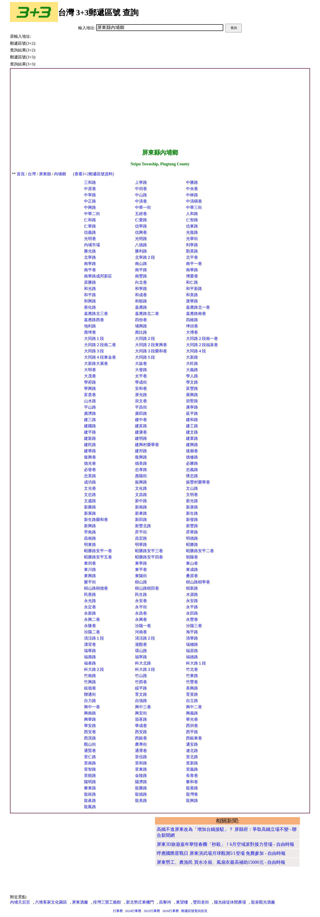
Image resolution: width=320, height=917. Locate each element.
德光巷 (90, 463)
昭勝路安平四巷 (149, 557)
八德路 (141, 245)
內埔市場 (92, 245)
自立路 (192, 700)
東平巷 (141, 569)
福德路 (192, 657)
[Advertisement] (160, 109)
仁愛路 (141, 220)
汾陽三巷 (194, 626)
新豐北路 (143, 526)
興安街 (141, 713)
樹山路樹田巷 (147, 588)
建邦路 (141, 451)
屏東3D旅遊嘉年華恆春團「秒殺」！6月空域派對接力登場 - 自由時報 (225, 844)
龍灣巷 (192, 794)
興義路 (192, 713)
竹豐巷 (192, 682)
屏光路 (141, 395)
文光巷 (90, 488)
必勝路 (192, 463)
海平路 (192, 632)
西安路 (141, 732)
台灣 (32, 174)
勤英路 (192, 251)
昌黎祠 (165, 902)
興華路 (90, 719)
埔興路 (141, 326)
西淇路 (90, 738)
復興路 (141, 457)
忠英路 (90, 476)
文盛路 (90, 501)
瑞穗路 (192, 644)
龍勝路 (141, 788)
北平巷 (192, 257)
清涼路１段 (94, 638)
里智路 (90, 769)
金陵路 (141, 775)
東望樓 (182, 902)
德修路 (192, 457)
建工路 (192, 426)
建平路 (90, 432)
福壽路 (90, 657)
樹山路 (141, 582)
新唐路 (192, 507)
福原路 (192, 651)
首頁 (21, 174)
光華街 (192, 238)
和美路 (192, 295)
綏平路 (141, 688)
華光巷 (192, 719)
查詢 (233, 28)
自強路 (141, 700)
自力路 (90, 700)
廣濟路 (90, 413)
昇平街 (141, 532)
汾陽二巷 (92, 632)
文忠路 (90, 494)
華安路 (90, 725)
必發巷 (90, 469)
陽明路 (90, 782)
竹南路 (90, 676)
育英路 (192, 694)
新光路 (192, 501)
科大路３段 (145, 669)
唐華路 (192, 301)
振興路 (141, 482)
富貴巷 (90, 395)
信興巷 (141, 232)
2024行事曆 (133, 911)
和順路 (141, 301)
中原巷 (90, 189)
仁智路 (192, 220)
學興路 (90, 388)
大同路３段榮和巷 (151, 351)
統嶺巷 (90, 688)
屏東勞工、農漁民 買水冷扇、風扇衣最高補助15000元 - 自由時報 (221, 862)
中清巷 (141, 201)
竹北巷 (192, 669)
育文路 (141, 694)
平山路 (90, 407)
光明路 (141, 238)
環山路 (141, 651)
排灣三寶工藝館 (107, 902)
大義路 (192, 370)
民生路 (141, 594)
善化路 (90, 307)
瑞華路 (90, 651)
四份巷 (141, 320)
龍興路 (192, 800)
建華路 (90, 451)
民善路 (90, 594)
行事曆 (118, 911)
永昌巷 (141, 613)
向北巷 (141, 282)
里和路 (141, 763)
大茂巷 (90, 376)
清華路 (192, 638)
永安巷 (141, 601)
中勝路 (192, 182)
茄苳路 (141, 719)
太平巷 (141, 376)
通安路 (192, 744)
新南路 (141, 507)
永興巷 (141, 619)
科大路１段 (196, 663)
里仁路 (90, 757)
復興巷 (90, 457)
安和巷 (141, 388)
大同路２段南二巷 (100, 345)
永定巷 (90, 607)
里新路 (192, 763)
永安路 (192, 601)
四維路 (192, 320)
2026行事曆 (170, 911)
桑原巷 (192, 576)
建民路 (90, 445)
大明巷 (90, 370)
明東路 (90, 544)
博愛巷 (192, 276)
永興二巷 (92, 619)
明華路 (141, 544)
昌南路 (90, 538)
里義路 (192, 769)
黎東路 (90, 788)
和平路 (90, 295)
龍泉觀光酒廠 (263, 902)
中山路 (141, 195)
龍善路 (192, 788)
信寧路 (141, 226)
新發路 (192, 519)
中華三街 (194, 207)
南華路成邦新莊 (98, 276)
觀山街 (90, 744)
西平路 (192, 732)
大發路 (141, 370)
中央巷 (192, 189)
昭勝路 (192, 544)
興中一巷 (92, 707)
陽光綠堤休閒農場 (230, 902)
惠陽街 (141, 476)
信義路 (90, 232)
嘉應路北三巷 (96, 313)
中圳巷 (141, 189)
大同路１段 (94, 338)
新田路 (141, 519)
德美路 (141, 463)
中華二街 (92, 214)
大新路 (192, 357)
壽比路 (141, 332)
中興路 (90, 207)
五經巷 (141, 214)
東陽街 (141, 576)
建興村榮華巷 (147, 445)
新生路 (192, 513)
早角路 (90, 532)
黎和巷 (192, 782)
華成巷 (141, 725)
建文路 (192, 432)
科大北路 (143, 663)
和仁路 (192, 282)
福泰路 (90, 663)
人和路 (192, 214)
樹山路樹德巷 (96, 588)
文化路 (141, 488)
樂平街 (90, 582)
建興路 (192, 445)
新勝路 (90, 507)
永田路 (192, 613)
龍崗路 (90, 794)
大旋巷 (141, 363)
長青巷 (192, 775)
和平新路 (194, 288)
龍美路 (141, 800)
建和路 (192, 420)
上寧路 (141, 182)
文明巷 (192, 494)
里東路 (141, 769)
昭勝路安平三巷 (149, 551)
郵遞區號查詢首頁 (194, 911)
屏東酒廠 (80, 902)
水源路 (192, 594)
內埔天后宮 (20, 902)
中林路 (192, 195)
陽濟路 (141, 782)
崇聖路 (192, 401)
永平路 (192, 607)
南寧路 (90, 263)
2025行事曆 (152, 911)
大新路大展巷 (96, 363)
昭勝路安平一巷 (98, 551)
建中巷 (141, 420)
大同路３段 (94, 351)
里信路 (141, 757)
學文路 (192, 382)
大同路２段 (145, 338)
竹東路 (192, 676)
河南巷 (141, 632)
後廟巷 (192, 451)
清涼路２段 (145, 638)
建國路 (90, 426)
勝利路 (141, 251)
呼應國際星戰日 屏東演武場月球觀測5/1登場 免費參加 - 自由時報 (221, 853)
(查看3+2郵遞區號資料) (93, 174)
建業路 (192, 438)
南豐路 (141, 276)
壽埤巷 (90, 332)
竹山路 (141, 676)
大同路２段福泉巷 (202, 345)
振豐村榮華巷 (198, 482)
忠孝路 (141, 469)
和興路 (90, 301)
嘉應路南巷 (196, 313)
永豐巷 (192, 619)
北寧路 (90, 257)
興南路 (90, 713)
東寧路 (141, 563)
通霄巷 (141, 750)
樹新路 (192, 588)
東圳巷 (90, 563)
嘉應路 (141, 307)
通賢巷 (90, 750)
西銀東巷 (194, 738)
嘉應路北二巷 (147, 313)
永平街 (141, 607)
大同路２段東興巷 (151, 345)
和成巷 (141, 295)
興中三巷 (143, 707)
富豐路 (192, 388)
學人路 (192, 376)
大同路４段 (196, 351)
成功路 (90, 482)
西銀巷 (141, 738)
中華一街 (143, 207)
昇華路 (192, 532)
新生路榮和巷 (96, 519)
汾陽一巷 (143, 626)
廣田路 (141, 413)
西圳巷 (192, 725)
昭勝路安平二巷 (200, 551)
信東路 (192, 226)
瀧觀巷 (141, 644)
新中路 (141, 501)
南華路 (192, 270)
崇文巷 (141, 401)
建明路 (141, 438)
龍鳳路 (90, 807)
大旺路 (192, 363)
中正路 (90, 201)
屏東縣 (45, 174)
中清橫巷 (194, 201)
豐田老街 (201, 902)
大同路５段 (145, 357)
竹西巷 (141, 682)
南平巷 (90, 270)
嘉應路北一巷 (198, 307)
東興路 (90, 576)
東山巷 (192, 563)
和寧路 (141, 288)
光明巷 (90, 238)
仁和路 (90, 220)
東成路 (192, 569)
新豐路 (192, 526)
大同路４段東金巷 (100, 357)
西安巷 (90, 732)
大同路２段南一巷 (202, 338)
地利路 (90, 326)
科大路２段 (94, 669)
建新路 (90, 438)
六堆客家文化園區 (51, 902)
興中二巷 (194, 707)
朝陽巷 (192, 557)
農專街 (141, 744)
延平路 (192, 413)
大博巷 (192, 332)
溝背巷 (90, 644)
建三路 (90, 420)
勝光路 (90, 251)
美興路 (192, 688)
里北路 (192, 757)
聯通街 (90, 694)
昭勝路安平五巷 (98, 557)
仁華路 (90, 226)
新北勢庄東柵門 (140, 902)
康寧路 (192, 407)
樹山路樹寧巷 (198, 582)
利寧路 (192, 245)
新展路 (90, 513)
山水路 (90, 401)
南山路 (141, 263)
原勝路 (90, 282)
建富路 (141, 426)
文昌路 (141, 494)
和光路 (90, 288)
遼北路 (192, 750)
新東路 (141, 513)
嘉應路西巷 (94, 320)
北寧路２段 (145, 257)
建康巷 (141, 432)
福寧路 (141, 657)
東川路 (90, 569)
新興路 (90, 526)
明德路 (192, 538)
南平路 (141, 270)
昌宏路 (141, 538)
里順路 (90, 775)
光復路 (192, 232)
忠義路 (192, 469)
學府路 (90, 382)
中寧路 (90, 195)
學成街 (141, 382)
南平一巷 (194, 263)
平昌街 (141, 407)
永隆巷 (90, 626)
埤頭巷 (192, 326)
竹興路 (90, 682)
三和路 (90, 182)
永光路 (90, 601)
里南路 (90, 763)
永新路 (90, 613)
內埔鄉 (60, 174)
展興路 (192, 395)
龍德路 (141, 794)
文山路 (192, 488)
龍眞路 (90, 800)
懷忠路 (192, 476)
